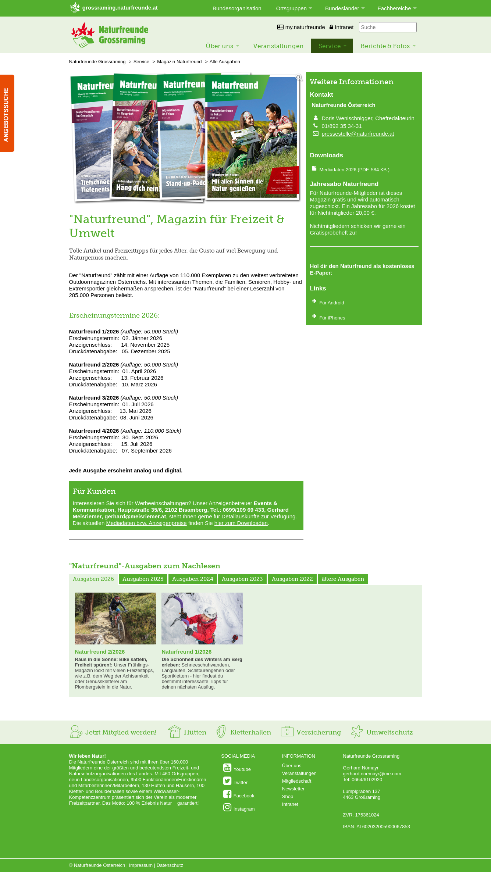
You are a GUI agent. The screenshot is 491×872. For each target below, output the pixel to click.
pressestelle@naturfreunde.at (358, 134)
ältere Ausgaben (343, 579)
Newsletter (293, 788)
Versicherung (310, 732)
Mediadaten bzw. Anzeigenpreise (146, 523)
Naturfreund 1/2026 (186, 651)
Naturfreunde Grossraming (97, 61)
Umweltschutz (381, 732)
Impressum (141, 865)
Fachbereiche (394, 8)
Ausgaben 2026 (93, 579)
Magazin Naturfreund (179, 61)
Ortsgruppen (291, 8)
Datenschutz (170, 865)
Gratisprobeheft (329, 232)
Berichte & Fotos (385, 46)
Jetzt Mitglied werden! (112, 732)
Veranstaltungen (278, 46)
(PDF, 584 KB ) (354, 169)
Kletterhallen (242, 732)
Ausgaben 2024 (192, 579)
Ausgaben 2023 (242, 579)
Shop (287, 796)
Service (330, 46)
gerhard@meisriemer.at (135, 516)
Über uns (219, 46)
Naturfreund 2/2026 (100, 651)
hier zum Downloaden (241, 523)
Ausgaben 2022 (292, 579)
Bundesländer (342, 8)
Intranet (341, 27)
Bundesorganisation (237, 8)
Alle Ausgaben (225, 61)
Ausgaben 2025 (142, 579)
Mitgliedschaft (296, 781)
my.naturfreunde (301, 27)
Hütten (186, 732)
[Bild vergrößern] (186, 138)
